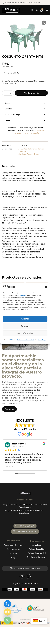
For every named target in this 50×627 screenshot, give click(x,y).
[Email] (7, 612)
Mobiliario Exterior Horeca (29, 154)
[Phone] (7, 603)
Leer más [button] (9, 466)
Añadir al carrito (31, 93)
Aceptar (25, 319)
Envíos (7, 103)
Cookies (10, 339)
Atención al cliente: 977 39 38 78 (21, 2)
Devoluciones (10, 109)
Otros (7, 121)
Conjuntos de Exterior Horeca (31, 149)
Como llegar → (25, 507)
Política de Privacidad (25, 340)
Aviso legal (42, 340)
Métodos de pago (12, 115)
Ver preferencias (25, 333)
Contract (22, 151)
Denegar (25, 326)
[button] (46, 287)
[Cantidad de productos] (8, 93)
